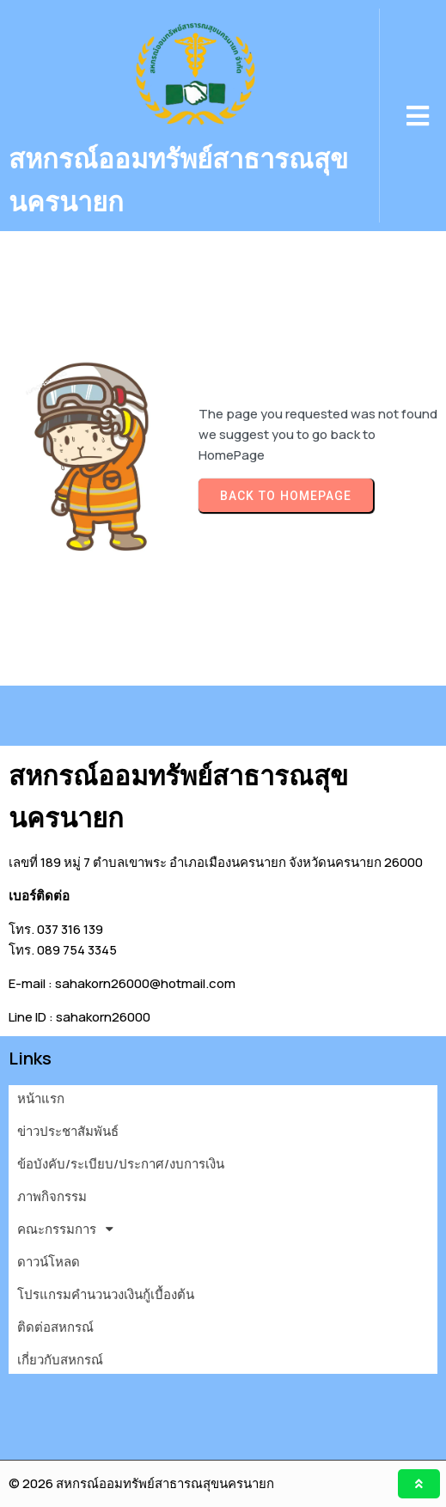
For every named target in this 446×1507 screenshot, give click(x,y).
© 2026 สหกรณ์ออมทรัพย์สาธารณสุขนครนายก (141, 1483)
